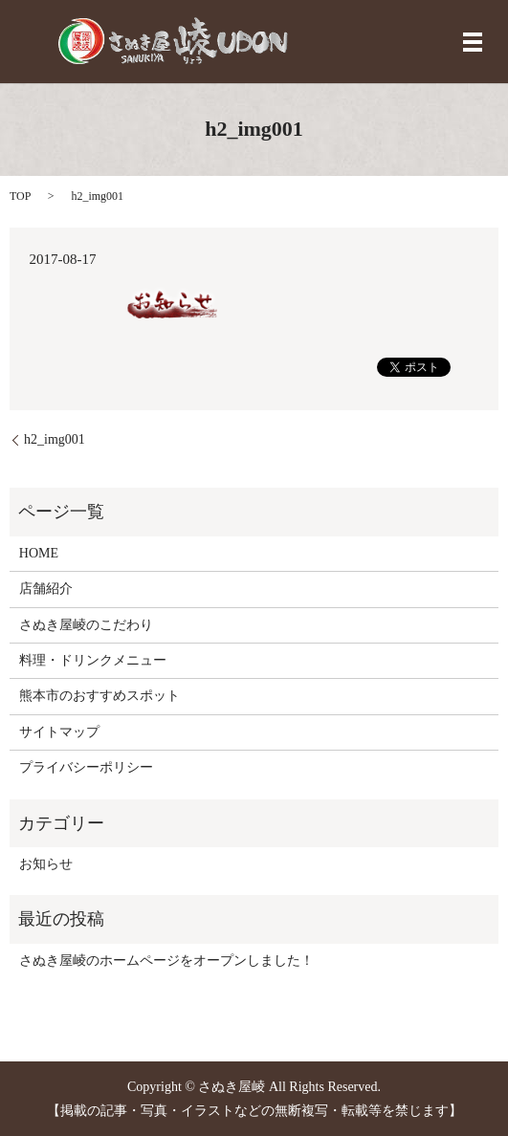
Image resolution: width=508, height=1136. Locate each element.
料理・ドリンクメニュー (92, 660)
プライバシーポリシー (86, 767)
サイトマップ (59, 732)
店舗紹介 (46, 588)
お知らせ (46, 864)
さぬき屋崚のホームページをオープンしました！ (166, 960)
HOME (38, 553)
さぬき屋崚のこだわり (86, 625)
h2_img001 (54, 439)
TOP (20, 196)
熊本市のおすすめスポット (99, 695)
